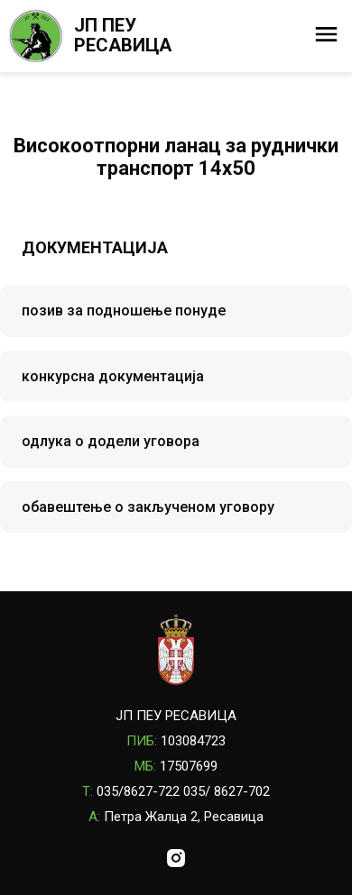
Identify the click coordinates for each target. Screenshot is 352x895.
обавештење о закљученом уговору (148, 507)
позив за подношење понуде (124, 310)
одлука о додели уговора (110, 441)
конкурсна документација (113, 376)
